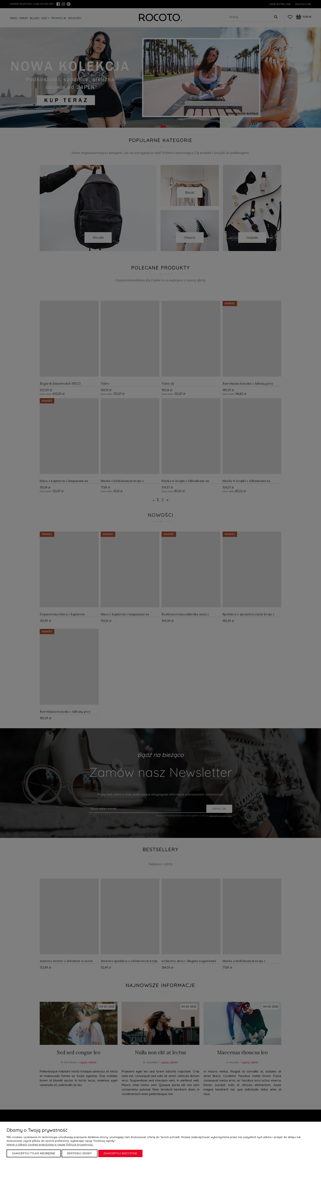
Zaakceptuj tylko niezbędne (33, 1153)
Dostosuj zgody (79, 1153)
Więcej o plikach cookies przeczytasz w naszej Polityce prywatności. (50, 1144)
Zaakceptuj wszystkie (120, 1153)
